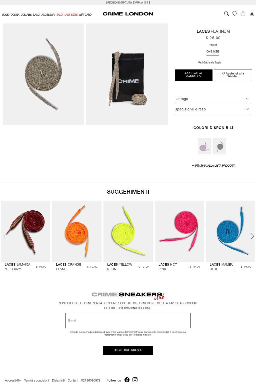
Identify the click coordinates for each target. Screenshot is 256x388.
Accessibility (13, 379)
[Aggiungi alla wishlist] (233, 75)
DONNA (15, 14)
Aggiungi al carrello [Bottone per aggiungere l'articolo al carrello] (193, 75)
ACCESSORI (48, 14)
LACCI (36, 14)
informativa (134, 330)
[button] (212, 51)
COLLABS (26, 14)
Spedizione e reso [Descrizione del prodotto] (190, 109)
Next (251, 235)
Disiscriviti (58, 379)
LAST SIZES (71, 14)
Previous (4, 235)
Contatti (73, 379)
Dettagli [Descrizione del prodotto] (181, 99)
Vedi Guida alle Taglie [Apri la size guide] (209, 62)
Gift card (85, 14)
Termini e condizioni (36, 379)
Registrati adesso (128, 349)
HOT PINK (170, 264)
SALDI (59, 14)
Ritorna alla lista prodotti (215, 165)
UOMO (5, 14)
